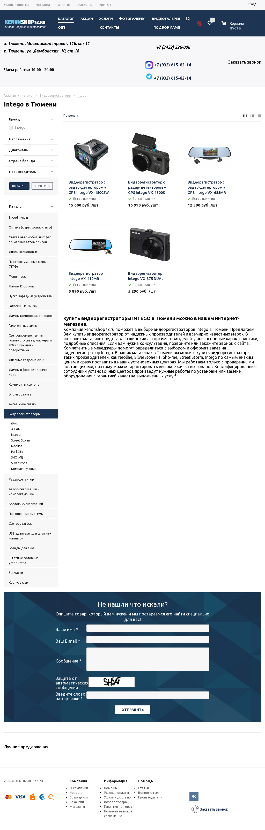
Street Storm (20, 440)
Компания (78, 781)
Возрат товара (115, 802)
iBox (14, 423)
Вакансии (77, 802)
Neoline (17, 446)
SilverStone (19, 463)
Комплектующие (23, 468)
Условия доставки (117, 797)
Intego (16, 434)
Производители (150, 797)
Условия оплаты (116, 792)
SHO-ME (17, 457)
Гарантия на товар (118, 806)
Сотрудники (79, 797)
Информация (115, 781)
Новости (76, 792)
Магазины (77, 806)
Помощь (145, 781)
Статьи (143, 788)
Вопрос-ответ (149, 792)
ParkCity (17, 451)
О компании (79, 788)
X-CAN (15, 429)
